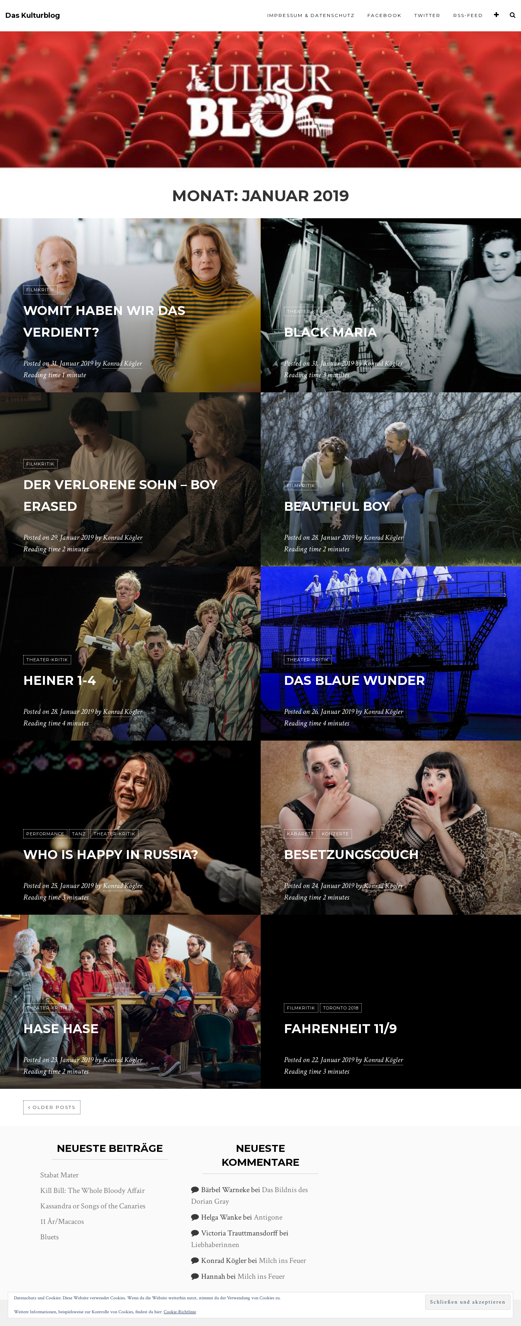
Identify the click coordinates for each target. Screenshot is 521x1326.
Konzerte (335, 834)
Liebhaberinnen (215, 1245)
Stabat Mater (59, 1175)
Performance (45, 812)
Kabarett (300, 834)
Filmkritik (40, 290)
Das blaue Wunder (371, 679)
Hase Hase (69, 1027)
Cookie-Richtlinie (180, 1312)
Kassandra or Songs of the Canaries (92, 1206)
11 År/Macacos (62, 1221)
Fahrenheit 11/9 (353, 1027)
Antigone (268, 1217)
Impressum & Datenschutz (311, 15)
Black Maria (341, 331)
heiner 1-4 (67, 679)
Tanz (79, 812)
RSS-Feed (468, 15)
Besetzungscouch (368, 853)
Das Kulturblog (32, 16)
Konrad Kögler (123, 363)
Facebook (384, 15)
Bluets (49, 1237)
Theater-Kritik (308, 311)
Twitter (427, 15)
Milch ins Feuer (282, 1261)
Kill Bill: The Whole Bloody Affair (92, 1191)
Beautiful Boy (349, 505)
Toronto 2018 (341, 1008)
